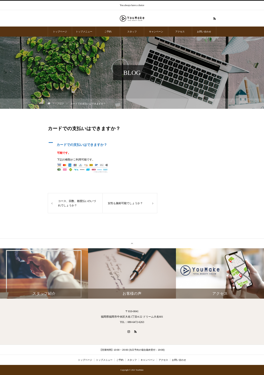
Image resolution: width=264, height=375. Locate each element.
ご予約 (107, 31)
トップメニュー (84, 31)
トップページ (60, 31)
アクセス (180, 31)
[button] (102, 144)
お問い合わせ (204, 31)
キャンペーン (156, 31)
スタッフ (132, 31)
